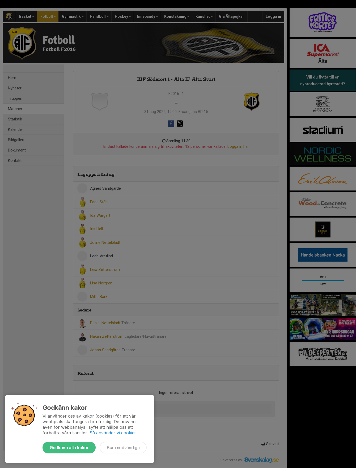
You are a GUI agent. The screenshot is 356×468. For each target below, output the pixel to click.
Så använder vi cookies (113, 432)
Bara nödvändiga (123, 447)
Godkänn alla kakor (69, 447)
